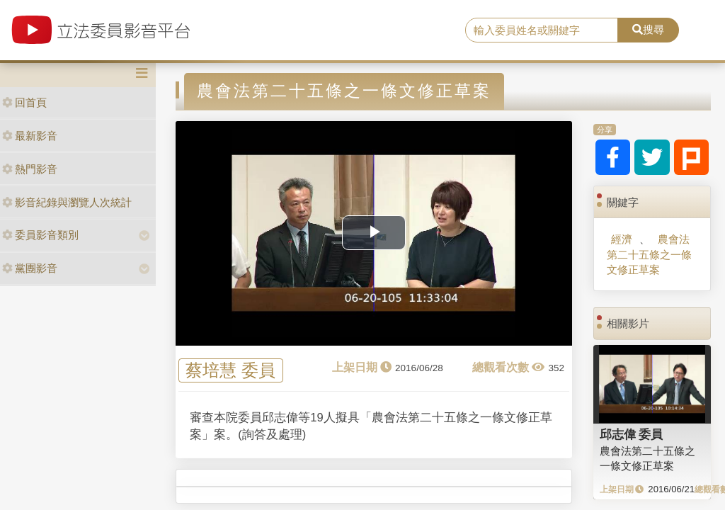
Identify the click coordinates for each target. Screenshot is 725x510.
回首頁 (24, 102)
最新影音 (29, 136)
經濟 (621, 239)
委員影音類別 (40, 235)
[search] (541, 30)
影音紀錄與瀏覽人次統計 (67, 202)
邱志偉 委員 (631, 434)
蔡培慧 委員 (230, 370)
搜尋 (648, 29)
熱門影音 (29, 169)
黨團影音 (29, 268)
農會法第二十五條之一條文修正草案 (649, 254)
